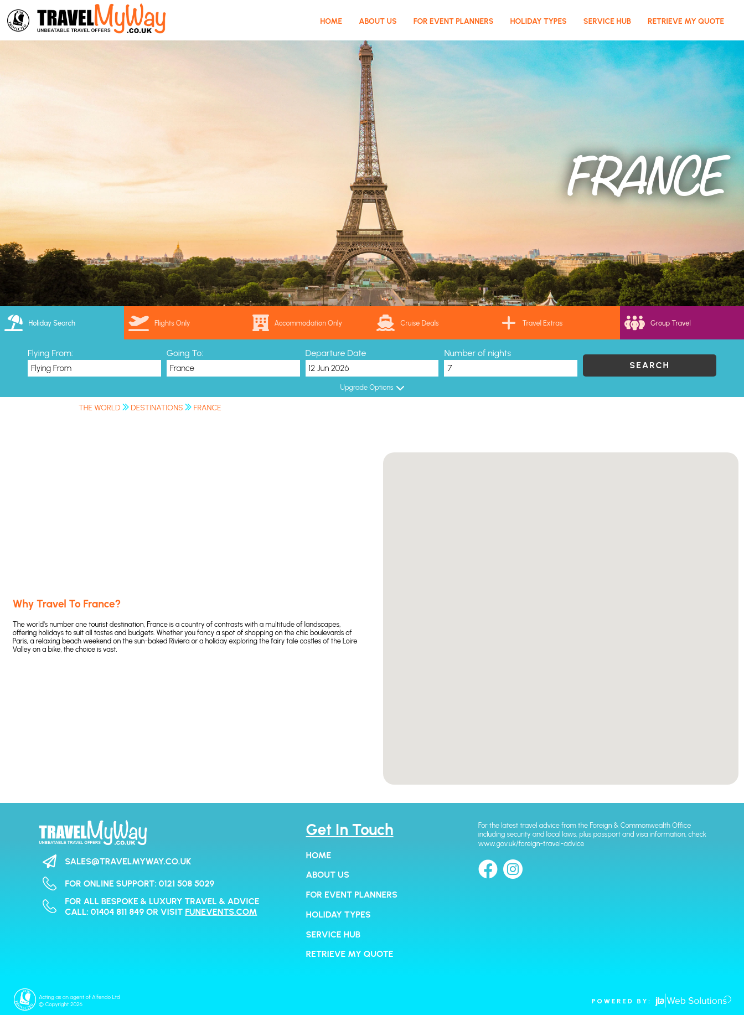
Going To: (185, 353)
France (207, 408)
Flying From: (50, 353)
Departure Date (336, 353)
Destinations (157, 408)
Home (319, 855)
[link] (434, 322)
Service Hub (333, 934)
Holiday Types (338, 914)
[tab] (62, 322)
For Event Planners (351, 894)
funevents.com (221, 911)
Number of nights (477, 353)
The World (99, 408)
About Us (327, 874)
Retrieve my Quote (350, 954)
